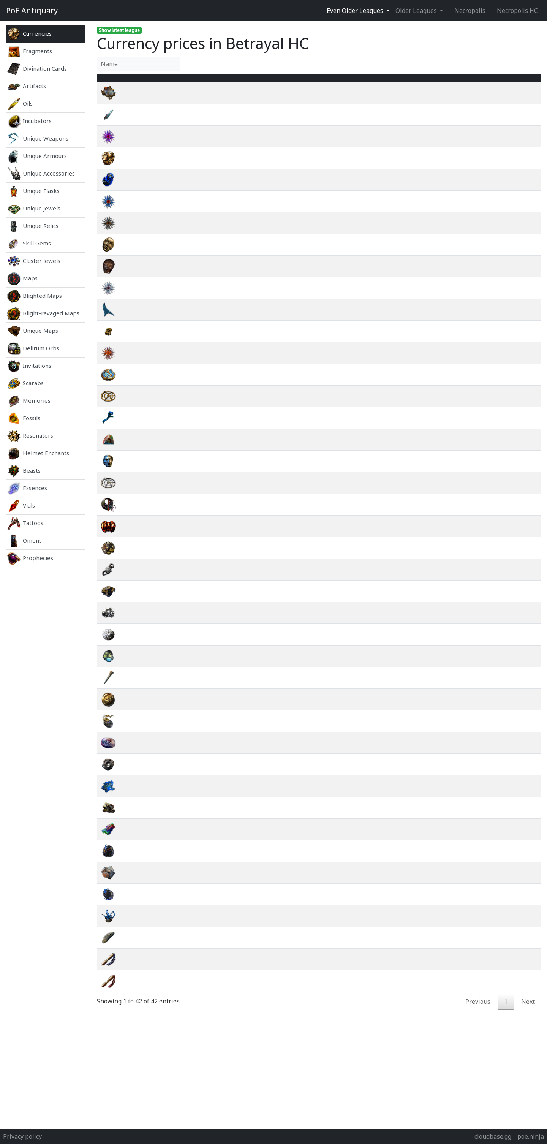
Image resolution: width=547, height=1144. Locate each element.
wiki (488, 102)
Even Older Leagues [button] (356, 10)
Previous (477, 1010)
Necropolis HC (517, 10)
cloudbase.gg (492, 1136)
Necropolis (469, 10)
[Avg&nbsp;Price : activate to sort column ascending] (426, 82)
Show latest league (119, 30)
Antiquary (32, 10)
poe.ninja (530, 1136)
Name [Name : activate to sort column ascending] (144, 82)
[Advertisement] (45, 681)
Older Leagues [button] (416, 10)
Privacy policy (22, 1136)
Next (528, 1010)
